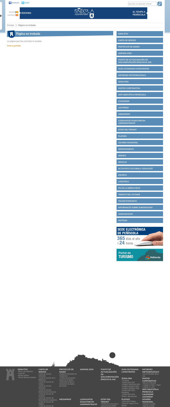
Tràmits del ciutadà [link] (129, 194)
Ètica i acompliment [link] (25, 371)
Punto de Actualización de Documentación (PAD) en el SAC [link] (135, 60)
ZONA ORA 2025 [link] (128, 382)
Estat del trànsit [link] (127, 129)
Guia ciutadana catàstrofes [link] (133, 68)
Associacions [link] (125, 214)
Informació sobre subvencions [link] (135, 207)
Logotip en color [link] (149, 387)
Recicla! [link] (122, 162)
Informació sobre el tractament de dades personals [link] (66, 384)
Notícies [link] (122, 220)
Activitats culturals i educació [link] (135, 168)
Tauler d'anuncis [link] (127, 201)
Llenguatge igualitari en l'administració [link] (131, 121)
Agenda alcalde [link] (148, 406)
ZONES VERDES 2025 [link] (130, 388)
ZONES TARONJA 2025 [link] (131, 384)
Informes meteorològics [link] (132, 75)
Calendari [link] (123, 101)
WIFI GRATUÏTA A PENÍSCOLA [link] (132, 94)
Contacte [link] (125, 380)
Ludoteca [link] (123, 181)
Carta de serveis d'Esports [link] (45, 387)
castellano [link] (12, 15)
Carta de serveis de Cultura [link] (46, 383)
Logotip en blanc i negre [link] (152, 385)
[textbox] (142, 4)
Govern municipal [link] (128, 142)
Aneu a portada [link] (14, 46)
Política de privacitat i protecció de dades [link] (67, 379)
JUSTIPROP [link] (123, 107)
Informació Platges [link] (129, 401)
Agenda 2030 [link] (124, 53)
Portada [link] (10, 25)
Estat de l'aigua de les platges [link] (130, 404)
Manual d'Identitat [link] (149, 383)
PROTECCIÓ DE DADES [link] (129, 46)
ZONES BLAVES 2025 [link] (130, 386)
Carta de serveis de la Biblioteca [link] (47, 379)
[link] (13, 3)
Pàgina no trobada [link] (27, 25)
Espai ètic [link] (123, 33)
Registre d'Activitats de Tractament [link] (68, 375)
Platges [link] (122, 136)
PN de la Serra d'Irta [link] (129, 188)
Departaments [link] (126, 149)
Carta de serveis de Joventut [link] (46, 395)
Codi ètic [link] (21, 373)
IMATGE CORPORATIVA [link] (129, 88)
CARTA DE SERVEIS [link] (127, 40)
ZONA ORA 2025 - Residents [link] (129, 391)
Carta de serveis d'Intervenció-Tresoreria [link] (47, 391)
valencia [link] (13, 12)
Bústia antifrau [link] (23, 375)
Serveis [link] (122, 155)
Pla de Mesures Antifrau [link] (27, 377)
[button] (159, 4)
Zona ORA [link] (123, 81)
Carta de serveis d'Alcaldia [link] (45, 375)
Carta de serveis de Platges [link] (46, 403)
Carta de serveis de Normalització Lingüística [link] (48, 399)
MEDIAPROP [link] (124, 114)
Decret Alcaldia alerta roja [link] (150, 375)
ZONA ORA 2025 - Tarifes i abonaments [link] (129, 395)
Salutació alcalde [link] (149, 404)
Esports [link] (122, 175)
